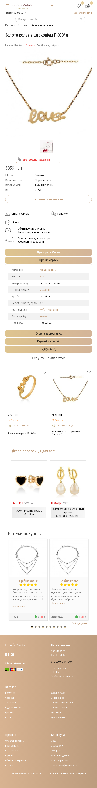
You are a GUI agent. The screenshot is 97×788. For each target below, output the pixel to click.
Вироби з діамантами (62, 702)
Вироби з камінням (60, 707)
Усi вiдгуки (79, 623)
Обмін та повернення (15, 760)
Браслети (9, 712)
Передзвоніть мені (82, 13)
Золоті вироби (58, 697)
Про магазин (11, 750)
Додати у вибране (48, 45)
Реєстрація (56, 750)
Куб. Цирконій (49, 309)
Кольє (43, 316)
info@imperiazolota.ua (62, 676)
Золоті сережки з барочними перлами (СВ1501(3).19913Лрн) (68, 512)
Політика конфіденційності (64, 765)
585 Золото (46, 289)
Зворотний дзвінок (60, 755)
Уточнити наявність (48, 199)
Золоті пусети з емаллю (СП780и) (29, 512)
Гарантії (9, 755)
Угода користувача (60, 760)
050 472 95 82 (58, 651)
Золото (44, 276)
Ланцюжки (10, 702)
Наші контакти (12, 745)
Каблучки (10, 692)
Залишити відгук (21, 425)
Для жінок (56, 712)
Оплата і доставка (14, 740)
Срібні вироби (58, 692)
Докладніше (18, 606)
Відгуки (9, 765)
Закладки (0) (57, 745)
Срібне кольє (28, 581)
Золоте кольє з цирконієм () (66, 433)
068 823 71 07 (58, 654)
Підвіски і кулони (13, 707)
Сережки (9, 697)
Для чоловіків (58, 717)
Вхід (53, 740)
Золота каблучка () (22, 433)
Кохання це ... (48, 270)
